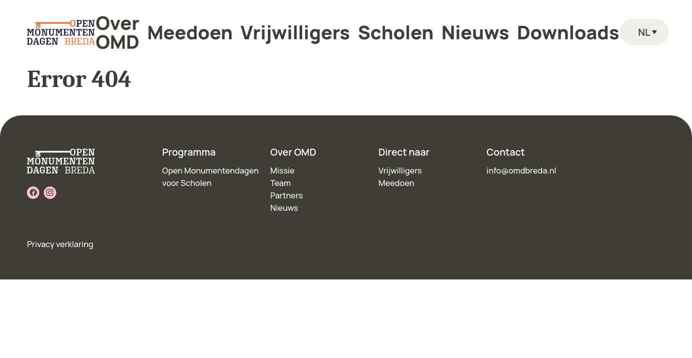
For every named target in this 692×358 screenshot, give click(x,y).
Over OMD (211, 25)
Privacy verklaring (60, 244)
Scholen (390, 25)
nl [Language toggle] (641, 25)
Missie (282, 170)
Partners (286, 195)
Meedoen (270, 25)
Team (280, 183)
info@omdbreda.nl (521, 170)
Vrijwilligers (331, 25)
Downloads (497, 25)
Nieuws (442, 25)
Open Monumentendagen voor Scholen (210, 176)
